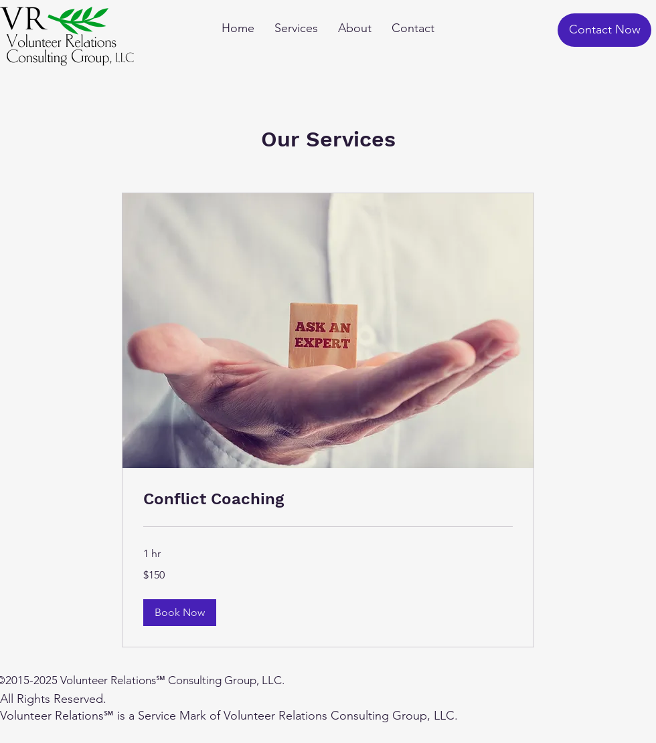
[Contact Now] (604, 30)
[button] (179, 612)
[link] (328, 499)
